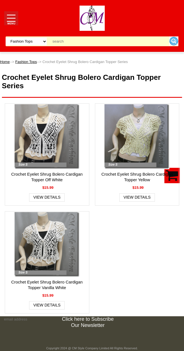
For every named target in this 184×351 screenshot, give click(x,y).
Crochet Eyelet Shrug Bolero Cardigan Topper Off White (47, 177)
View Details (46, 197)
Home (5, 62)
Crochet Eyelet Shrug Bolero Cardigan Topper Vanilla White (47, 285)
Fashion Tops (26, 62)
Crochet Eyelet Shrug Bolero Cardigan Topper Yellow (137, 177)
